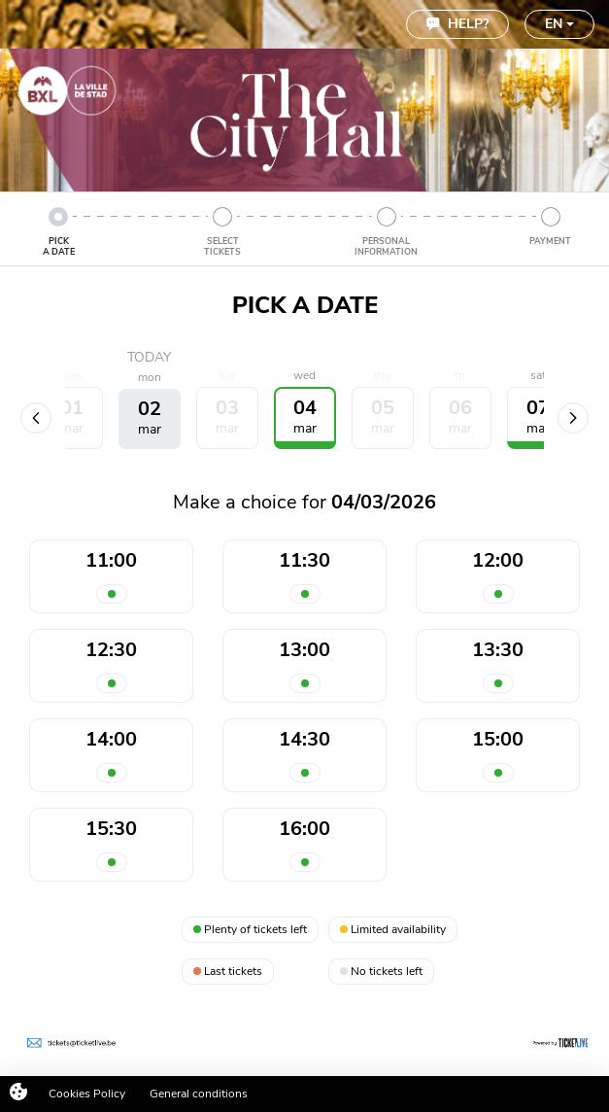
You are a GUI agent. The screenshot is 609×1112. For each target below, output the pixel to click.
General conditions (199, 1093)
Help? (457, 24)
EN (559, 24)
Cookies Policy (87, 1093)
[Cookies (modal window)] (18, 1093)
